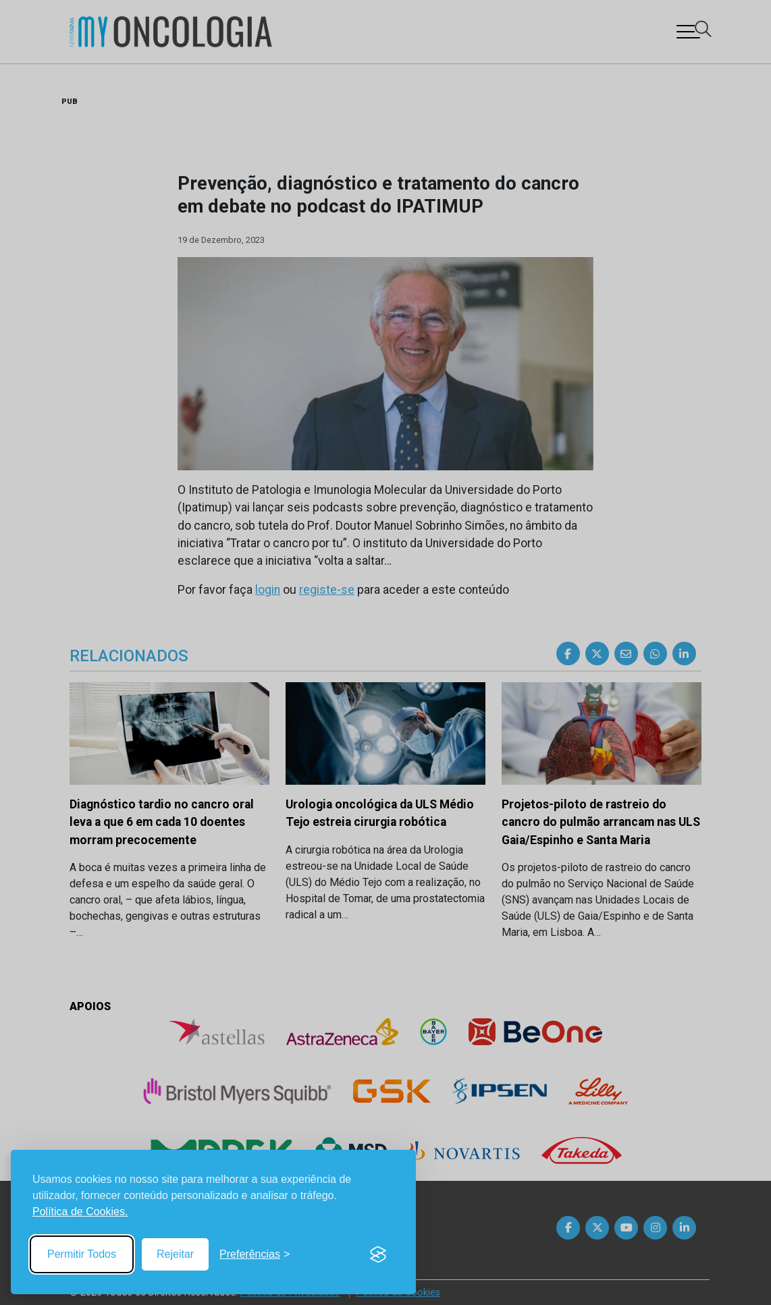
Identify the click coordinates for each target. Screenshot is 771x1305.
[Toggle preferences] (254, 1254)
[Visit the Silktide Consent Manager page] (378, 1254)
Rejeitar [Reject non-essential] (175, 1254)
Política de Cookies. (80, 1211)
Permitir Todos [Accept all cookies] (81, 1254)
